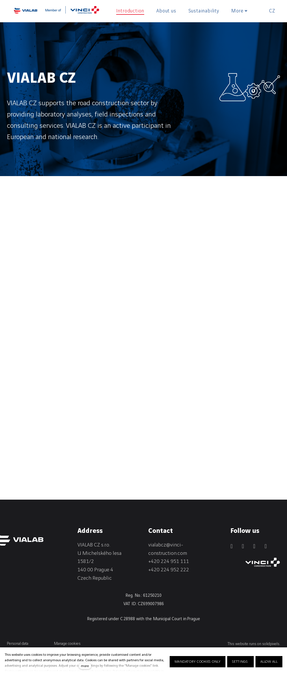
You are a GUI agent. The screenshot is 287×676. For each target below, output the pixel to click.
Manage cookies (67, 643)
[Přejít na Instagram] (254, 546)
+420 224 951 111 (168, 561)
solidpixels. (271, 644)
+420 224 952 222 (168, 569)
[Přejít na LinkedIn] (231, 546)
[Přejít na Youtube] (265, 546)
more (85, 666)
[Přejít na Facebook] (243, 546)
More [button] (239, 11)
